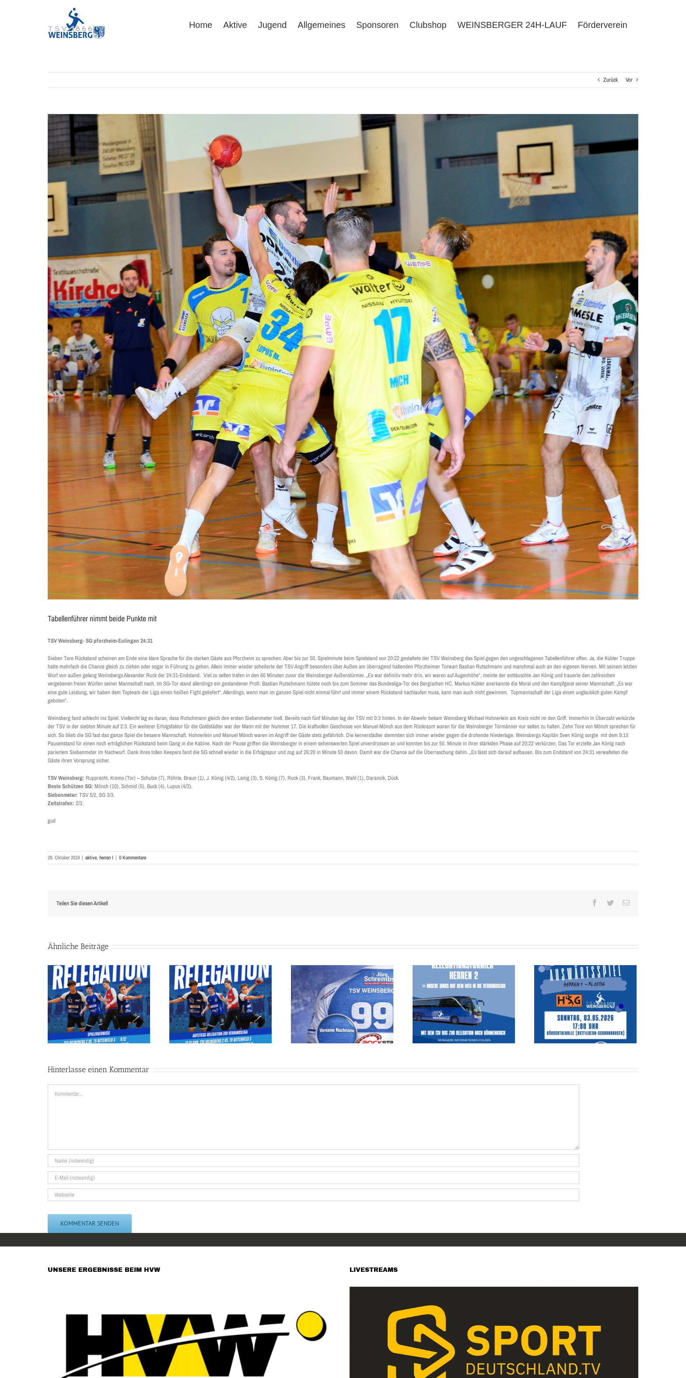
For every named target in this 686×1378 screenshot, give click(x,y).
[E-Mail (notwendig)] (313, 1177)
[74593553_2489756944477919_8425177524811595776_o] (343, 356)
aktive (91, 857)
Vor (629, 79)
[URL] (313, 1194)
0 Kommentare (132, 857)
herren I (106, 857)
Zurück (610, 79)
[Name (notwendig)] (313, 1160)
